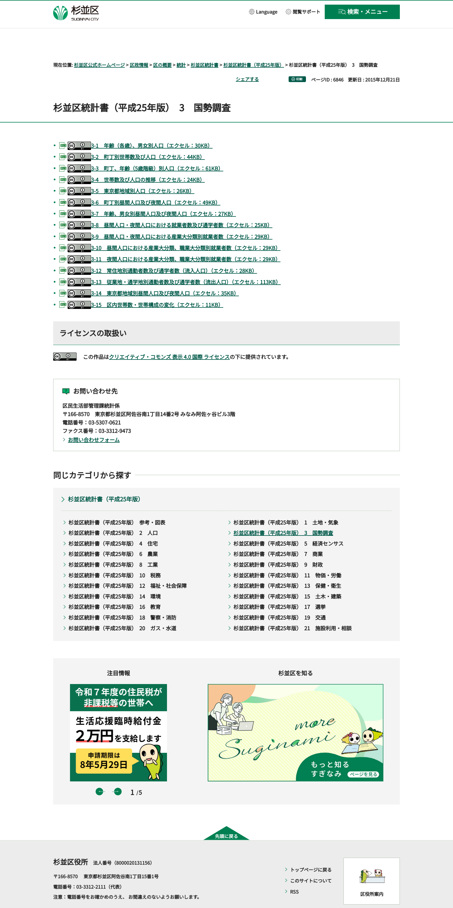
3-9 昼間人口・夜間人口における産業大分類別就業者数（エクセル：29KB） (170, 220)
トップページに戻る (311, 852)
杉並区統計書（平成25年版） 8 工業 (113, 547)
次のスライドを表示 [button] (118, 775)
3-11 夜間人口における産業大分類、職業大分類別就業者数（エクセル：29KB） (174, 243)
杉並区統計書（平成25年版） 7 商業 (278, 537)
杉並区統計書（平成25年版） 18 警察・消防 (122, 600)
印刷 (299, 62)
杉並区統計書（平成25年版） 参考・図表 (116, 505)
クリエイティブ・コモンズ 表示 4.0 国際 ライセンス (169, 340)
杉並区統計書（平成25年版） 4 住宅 (113, 526)
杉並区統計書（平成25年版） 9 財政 (278, 547)
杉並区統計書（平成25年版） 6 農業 (113, 537)
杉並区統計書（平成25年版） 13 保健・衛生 (287, 569)
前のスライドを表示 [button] (99, 775)
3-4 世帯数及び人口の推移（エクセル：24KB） (136, 163)
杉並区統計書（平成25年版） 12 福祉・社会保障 (127, 569)
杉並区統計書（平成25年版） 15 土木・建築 (287, 579)
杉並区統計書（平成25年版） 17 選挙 (279, 590)
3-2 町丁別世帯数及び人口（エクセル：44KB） (136, 140)
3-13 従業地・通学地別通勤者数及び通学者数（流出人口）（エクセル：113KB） (174, 265)
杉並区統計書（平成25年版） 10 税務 (114, 558)
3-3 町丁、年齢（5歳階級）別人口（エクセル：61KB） (145, 152)
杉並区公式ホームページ (99, 48)
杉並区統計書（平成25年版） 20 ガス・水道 (122, 611)
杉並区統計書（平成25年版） (253, 48)
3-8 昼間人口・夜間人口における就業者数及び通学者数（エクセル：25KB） (170, 209)
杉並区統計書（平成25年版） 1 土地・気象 (285, 505)
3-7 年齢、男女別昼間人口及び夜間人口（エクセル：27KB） (152, 197)
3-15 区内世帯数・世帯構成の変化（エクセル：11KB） (145, 288)
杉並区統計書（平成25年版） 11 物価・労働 (287, 558)
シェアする (247, 62)
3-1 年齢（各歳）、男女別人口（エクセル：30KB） (140, 129)
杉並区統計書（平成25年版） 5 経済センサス (288, 526)
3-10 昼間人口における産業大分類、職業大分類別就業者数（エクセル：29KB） (174, 231)
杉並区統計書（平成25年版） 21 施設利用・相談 (292, 611)
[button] (263, 11)
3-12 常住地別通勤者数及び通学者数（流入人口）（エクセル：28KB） (162, 254)
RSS (294, 874)
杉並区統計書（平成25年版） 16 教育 (114, 590)
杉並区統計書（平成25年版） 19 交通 (279, 600)
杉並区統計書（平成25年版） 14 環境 (114, 579)
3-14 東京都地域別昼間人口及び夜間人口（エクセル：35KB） (153, 277)
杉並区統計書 (204, 48)
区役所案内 (371, 877)
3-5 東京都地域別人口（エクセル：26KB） (131, 175)
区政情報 (139, 48)
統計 (181, 48)
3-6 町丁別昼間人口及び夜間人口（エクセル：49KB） (144, 186)
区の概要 (162, 48)
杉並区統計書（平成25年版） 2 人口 (113, 516)
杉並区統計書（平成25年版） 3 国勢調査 (283, 516)
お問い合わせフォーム (94, 423)
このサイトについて (311, 863)
